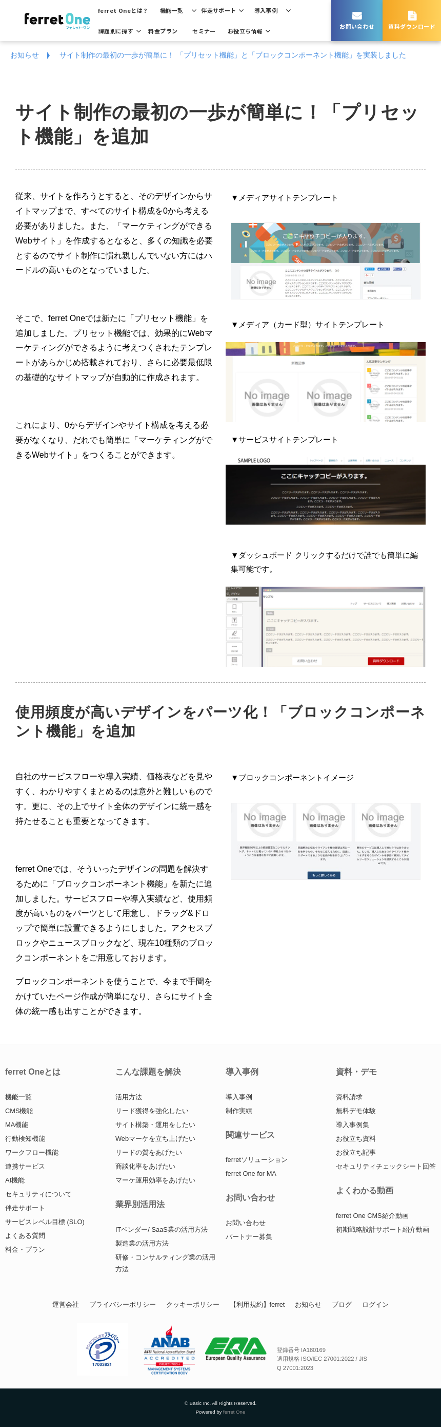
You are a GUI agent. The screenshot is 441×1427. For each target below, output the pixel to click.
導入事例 (266, 10)
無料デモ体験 (356, 1111)
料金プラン (162, 31)
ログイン (375, 1304)
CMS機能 (19, 1111)
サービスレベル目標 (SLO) (45, 1222)
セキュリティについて (38, 1194)
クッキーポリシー (192, 1304)
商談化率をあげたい (145, 1166)
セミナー (204, 31)
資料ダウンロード (411, 26)
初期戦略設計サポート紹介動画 (382, 1229)
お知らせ (24, 55)
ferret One (234, 1412)
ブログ (342, 1304)
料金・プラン (25, 1249)
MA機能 (16, 1125)
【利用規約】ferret (257, 1304)
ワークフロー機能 (31, 1152)
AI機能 (15, 1180)
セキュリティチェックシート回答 (386, 1166)
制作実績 (239, 1111)
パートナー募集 (249, 1237)
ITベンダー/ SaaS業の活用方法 (161, 1229)
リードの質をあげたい (148, 1152)
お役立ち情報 (245, 31)
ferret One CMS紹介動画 (372, 1215)
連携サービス (25, 1166)
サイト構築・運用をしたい (155, 1125)
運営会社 (65, 1304)
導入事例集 (352, 1125)
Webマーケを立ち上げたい (155, 1138)
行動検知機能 (25, 1138)
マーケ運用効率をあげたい (155, 1180)
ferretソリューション (257, 1159)
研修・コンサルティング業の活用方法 (165, 1263)
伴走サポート (218, 10)
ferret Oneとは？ (123, 10)
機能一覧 (172, 10)
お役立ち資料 (356, 1138)
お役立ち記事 (356, 1152)
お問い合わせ (357, 26)
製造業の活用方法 (142, 1243)
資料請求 (349, 1097)
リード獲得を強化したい (152, 1111)
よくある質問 (25, 1236)
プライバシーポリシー (122, 1304)
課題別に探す (116, 31)
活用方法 (128, 1097)
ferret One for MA (251, 1173)
